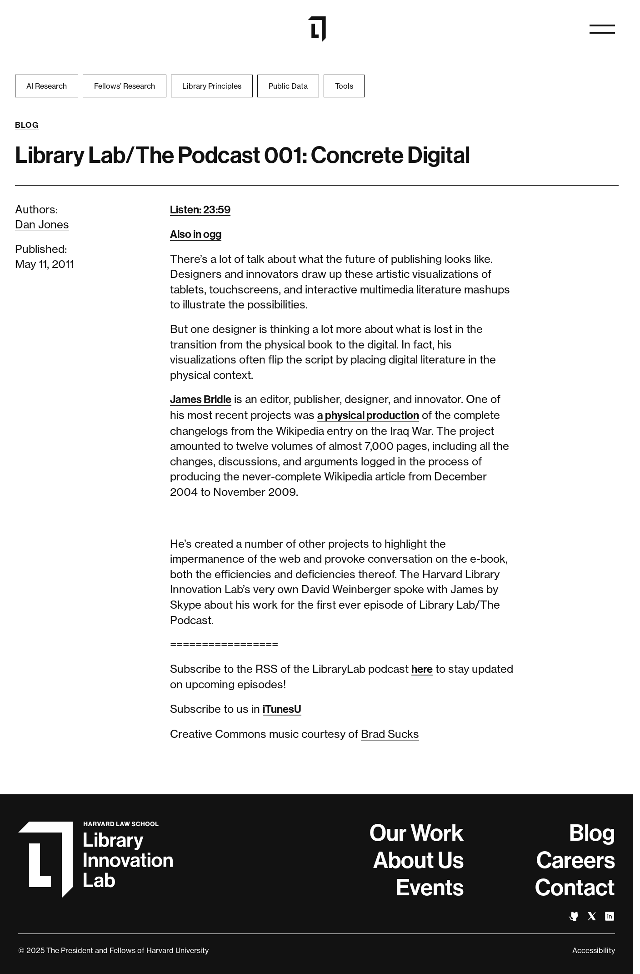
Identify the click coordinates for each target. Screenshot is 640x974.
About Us (418, 860)
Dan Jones (42, 224)
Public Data (288, 86)
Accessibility (593, 950)
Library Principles (211, 86)
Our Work (417, 833)
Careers (575, 860)
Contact (575, 887)
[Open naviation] (602, 29)
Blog (27, 125)
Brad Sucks (390, 734)
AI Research (46, 86)
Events (430, 887)
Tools (344, 86)
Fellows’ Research (124, 86)
